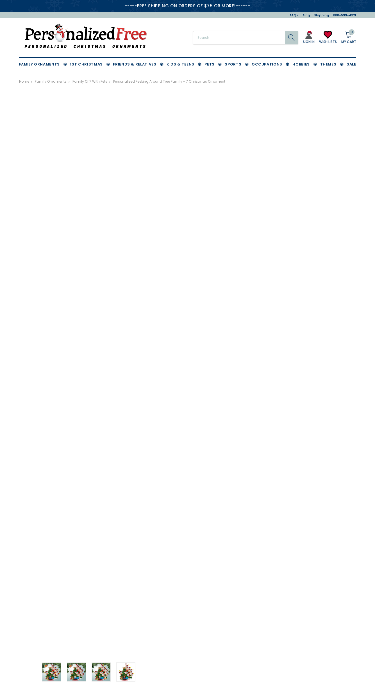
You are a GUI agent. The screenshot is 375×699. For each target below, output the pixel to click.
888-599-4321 (344, 15)
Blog (306, 15)
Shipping (321, 15)
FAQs (294, 15)
